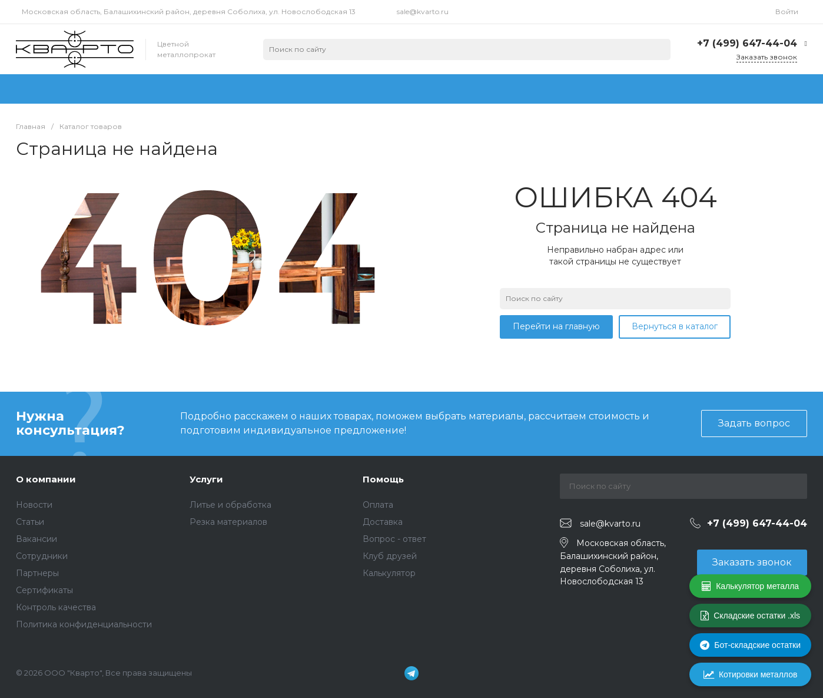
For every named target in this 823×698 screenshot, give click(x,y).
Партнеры (37, 573)
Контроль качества (56, 607)
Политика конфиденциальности (84, 624)
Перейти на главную (556, 326)
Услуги (206, 479)
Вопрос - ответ (394, 539)
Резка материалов (228, 522)
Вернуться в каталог (675, 326)
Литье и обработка (230, 504)
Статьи (30, 522)
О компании (46, 479)
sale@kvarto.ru (423, 11)
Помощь (383, 479)
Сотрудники (42, 556)
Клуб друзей (390, 556)
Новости (34, 504)
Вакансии (36, 539)
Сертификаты (44, 590)
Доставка (383, 522)
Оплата (378, 504)
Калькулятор (389, 573)
